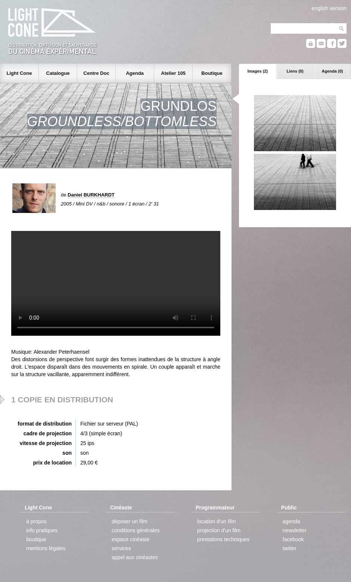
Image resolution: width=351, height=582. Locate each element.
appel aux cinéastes (135, 557)
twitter (289, 548)
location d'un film (216, 521)
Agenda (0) (332, 71)
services (121, 548)
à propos (36, 521)
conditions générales (135, 530)
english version (329, 8)
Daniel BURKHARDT (91, 195)
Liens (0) (294, 71)
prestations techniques (223, 539)
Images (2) (258, 71)
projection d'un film (218, 530)
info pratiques (42, 530)
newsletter (295, 530)
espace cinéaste (130, 539)
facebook (293, 539)
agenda (291, 521)
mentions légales (45, 548)
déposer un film (129, 521)
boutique (36, 539)
